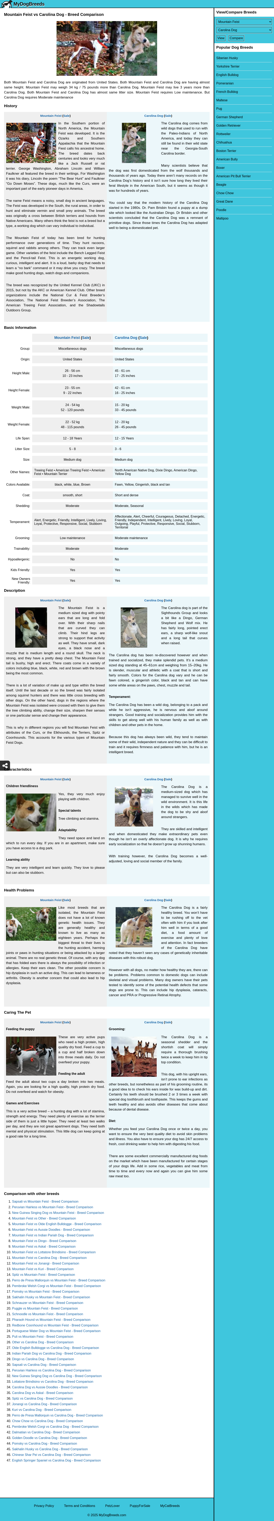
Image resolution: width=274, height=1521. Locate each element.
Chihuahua (224, 142)
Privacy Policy (44, 1506)
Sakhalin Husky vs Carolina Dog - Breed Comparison (50, 1449)
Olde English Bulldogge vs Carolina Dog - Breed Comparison (55, 1348)
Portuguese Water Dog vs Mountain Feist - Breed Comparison (56, 1331)
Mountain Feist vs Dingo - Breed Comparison (44, 1241)
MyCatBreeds (170, 1506)
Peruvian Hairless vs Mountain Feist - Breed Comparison (52, 1207)
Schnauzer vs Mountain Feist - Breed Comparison (47, 1303)
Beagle (221, 184)
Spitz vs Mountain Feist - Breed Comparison (43, 1274)
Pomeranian (225, 83)
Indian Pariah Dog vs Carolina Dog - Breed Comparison (51, 1353)
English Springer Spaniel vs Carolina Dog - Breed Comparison (56, 1460)
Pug (219, 108)
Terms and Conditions (79, 1506)
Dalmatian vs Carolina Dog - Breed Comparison (46, 1432)
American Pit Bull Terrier (233, 176)
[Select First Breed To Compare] (244, 22)
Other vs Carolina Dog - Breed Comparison (43, 1342)
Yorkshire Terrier (228, 66)
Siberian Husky (227, 58)
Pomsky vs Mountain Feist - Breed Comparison (45, 1291)
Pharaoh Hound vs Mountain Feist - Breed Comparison (51, 1319)
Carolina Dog (153, 115)
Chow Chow (225, 193)
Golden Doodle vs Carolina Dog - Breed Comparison (49, 1438)
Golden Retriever (228, 125)
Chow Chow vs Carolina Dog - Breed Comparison (47, 1421)
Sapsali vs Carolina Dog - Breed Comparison (44, 1364)
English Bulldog (227, 75)
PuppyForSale (140, 1506)
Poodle (221, 210)
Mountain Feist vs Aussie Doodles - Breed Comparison (51, 1229)
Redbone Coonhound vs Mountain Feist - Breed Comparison (55, 1325)
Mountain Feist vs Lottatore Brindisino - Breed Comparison (54, 1252)
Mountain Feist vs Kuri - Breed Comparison (43, 1269)
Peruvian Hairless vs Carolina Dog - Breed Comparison (51, 1370)
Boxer (220, 167)
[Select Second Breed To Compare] (244, 30)
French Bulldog (227, 91)
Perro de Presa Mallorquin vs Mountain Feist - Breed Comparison (58, 1280)
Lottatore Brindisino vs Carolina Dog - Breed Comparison (52, 1381)
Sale (66, 115)
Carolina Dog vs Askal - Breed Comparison (42, 1393)
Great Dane (224, 201)
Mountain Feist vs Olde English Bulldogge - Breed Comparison (56, 1224)
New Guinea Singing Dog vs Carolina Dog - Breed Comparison (57, 1376)
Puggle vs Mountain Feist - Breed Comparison (45, 1308)
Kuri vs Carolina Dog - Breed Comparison (41, 1409)
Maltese (222, 100)
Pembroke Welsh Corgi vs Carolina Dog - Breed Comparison (55, 1426)
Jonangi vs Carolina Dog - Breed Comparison (44, 1404)
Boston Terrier (226, 151)
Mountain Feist (51, 115)
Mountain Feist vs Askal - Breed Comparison (44, 1246)
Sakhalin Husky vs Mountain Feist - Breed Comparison (51, 1297)
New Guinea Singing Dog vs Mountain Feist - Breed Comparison (58, 1212)
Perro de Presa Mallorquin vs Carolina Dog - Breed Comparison (57, 1415)
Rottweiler (223, 134)
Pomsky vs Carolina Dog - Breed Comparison (44, 1443)
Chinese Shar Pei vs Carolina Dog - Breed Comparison (51, 1454)
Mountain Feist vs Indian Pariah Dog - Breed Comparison (53, 1235)
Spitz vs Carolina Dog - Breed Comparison (42, 1398)
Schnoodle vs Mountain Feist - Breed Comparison (47, 1314)
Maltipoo (222, 218)
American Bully (227, 159)
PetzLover (112, 1506)
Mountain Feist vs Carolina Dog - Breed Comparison (49, 1257)
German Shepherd (229, 117)
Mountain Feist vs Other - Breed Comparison (44, 1218)
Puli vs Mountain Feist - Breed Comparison (42, 1336)
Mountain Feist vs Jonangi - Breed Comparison (45, 1263)
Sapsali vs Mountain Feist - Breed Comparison (45, 1201)
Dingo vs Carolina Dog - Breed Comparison (43, 1359)
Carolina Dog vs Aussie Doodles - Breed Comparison (50, 1387)
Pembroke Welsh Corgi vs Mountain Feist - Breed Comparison (56, 1286)
